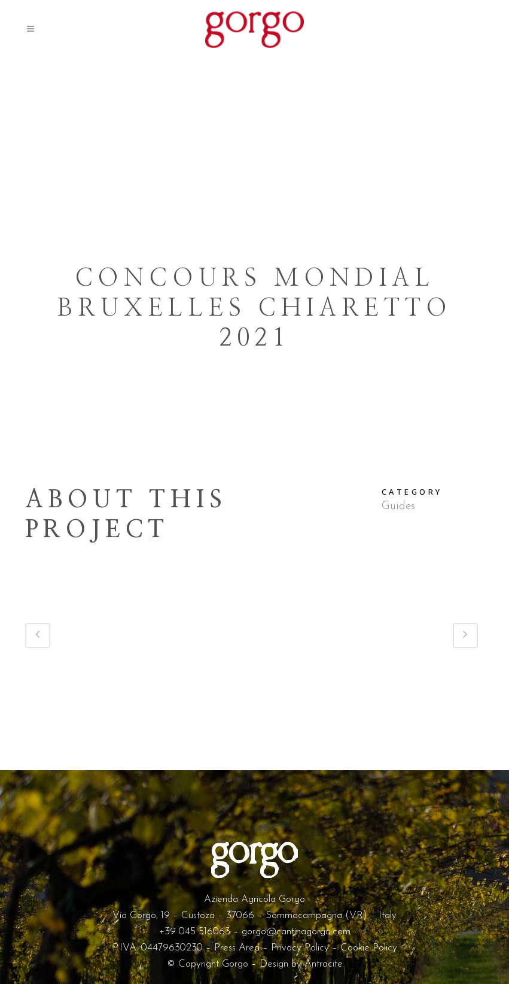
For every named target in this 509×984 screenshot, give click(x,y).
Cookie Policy (368, 948)
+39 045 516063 (194, 932)
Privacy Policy (300, 948)
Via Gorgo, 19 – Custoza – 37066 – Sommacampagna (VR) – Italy (254, 915)
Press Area (237, 948)
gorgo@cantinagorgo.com (296, 932)
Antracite (323, 964)
